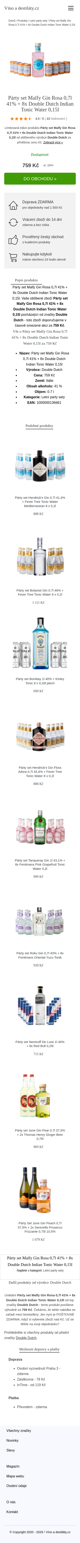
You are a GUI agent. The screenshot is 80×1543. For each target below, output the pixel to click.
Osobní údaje (16, 1486)
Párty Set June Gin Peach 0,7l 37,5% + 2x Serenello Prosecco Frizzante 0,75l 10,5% (40, 1227)
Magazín (12, 1466)
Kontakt (12, 1512)
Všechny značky (18, 1430)
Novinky (12, 1440)
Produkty (22, 20)
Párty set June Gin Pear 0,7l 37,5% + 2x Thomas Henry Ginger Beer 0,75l (40, 1134)
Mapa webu (15, 1476)
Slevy (10, 1450)
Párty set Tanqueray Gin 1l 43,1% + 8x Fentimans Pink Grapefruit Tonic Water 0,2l (40, 864)
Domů (12, 20)
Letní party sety (38, 20)
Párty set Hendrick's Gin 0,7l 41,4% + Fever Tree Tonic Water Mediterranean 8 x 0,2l (40, 502)
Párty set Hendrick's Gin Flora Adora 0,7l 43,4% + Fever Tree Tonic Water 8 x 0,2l (40, 772)
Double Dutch (57, 137)
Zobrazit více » (53, 142)
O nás (11, 1502)
